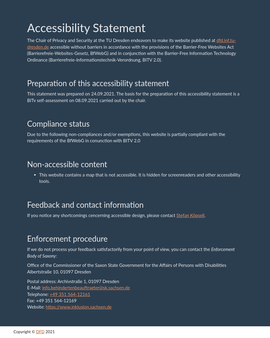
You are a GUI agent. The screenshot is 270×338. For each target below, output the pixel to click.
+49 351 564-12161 (70, 294)
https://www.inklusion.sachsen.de (78, 306)
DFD (40, 331)
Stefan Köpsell (191, 215)
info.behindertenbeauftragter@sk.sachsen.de (86, 287)
